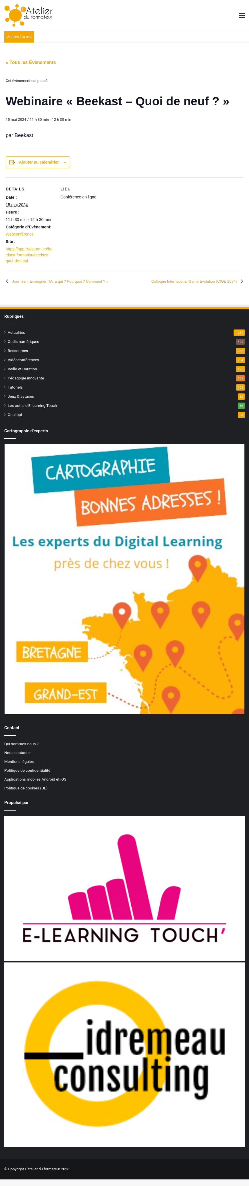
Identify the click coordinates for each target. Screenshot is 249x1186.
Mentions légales (19, 767)
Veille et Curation (22, 375)
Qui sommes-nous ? (21, 750)
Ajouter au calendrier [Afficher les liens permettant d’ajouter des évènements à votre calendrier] (39, 162)
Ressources (18, 357)
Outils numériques (23, 347)
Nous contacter (17, 759)
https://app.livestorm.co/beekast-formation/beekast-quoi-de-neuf (29, 255)
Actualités (16, 338)
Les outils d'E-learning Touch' (32, 411)
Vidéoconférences (23, 366)
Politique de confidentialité (27, 776)
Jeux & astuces (21, 402)
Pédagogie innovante (26, 384)
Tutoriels (15, 393)
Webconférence (20, 234)
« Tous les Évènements (31, 62)
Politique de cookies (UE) (26, 794)
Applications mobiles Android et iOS (35, 785)
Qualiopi (15, 421)
